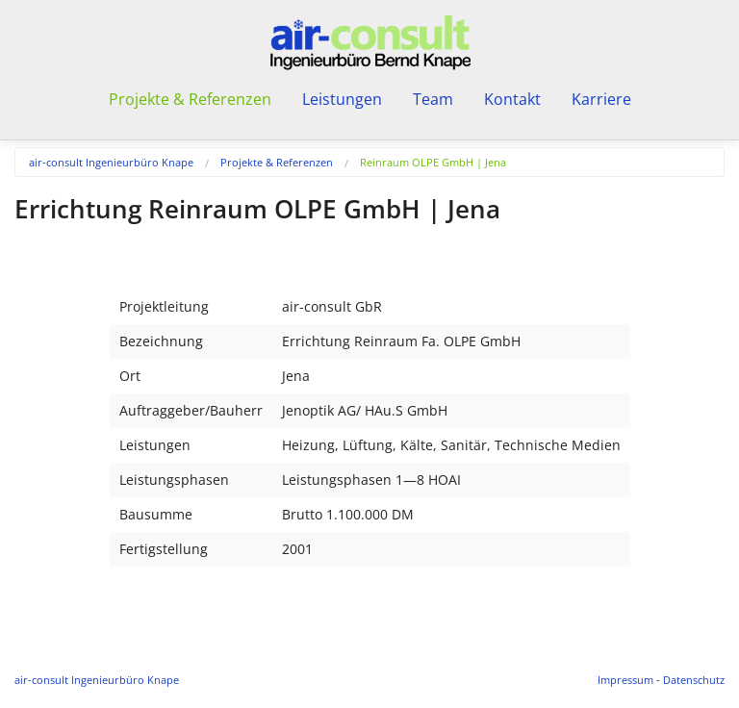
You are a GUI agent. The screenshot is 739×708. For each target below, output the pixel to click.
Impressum (625, 679)
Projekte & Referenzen (276, 162)
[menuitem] (124, 162)
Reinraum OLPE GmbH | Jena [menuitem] (433, 162)
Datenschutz (694, 679)
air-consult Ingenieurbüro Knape (111, 162)
